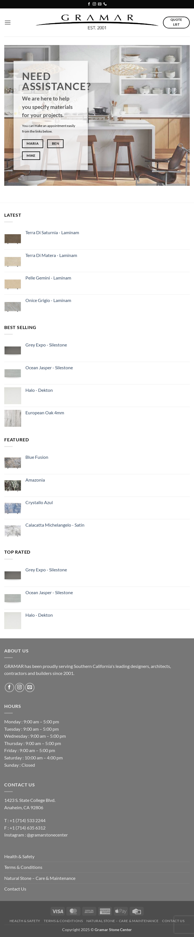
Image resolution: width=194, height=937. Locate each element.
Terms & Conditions (23, 867)
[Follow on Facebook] (89, 4)
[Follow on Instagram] (94, 4)
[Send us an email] (99, 4)
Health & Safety (19, 856)
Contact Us (15, 888)
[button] (7, 22)
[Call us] (105, 4)
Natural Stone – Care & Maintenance (39, 878)
